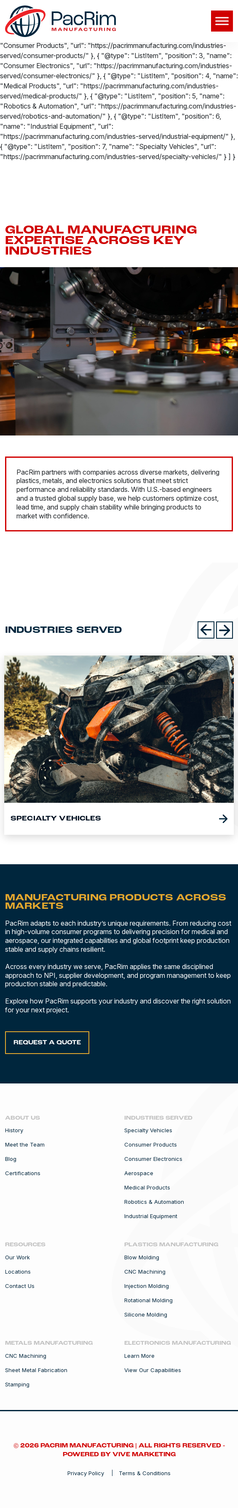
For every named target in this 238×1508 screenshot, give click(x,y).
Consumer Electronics (153, 1159)
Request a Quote (47, 1042)
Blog (10, 1159)
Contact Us (20, 1286)
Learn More (139, 1356)
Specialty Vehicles (148, 1130)
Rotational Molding (148, 1300)
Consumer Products (150, 1144)
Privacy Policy (85, 1473)
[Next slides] (224, 630)
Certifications (22, 1173)
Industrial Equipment (150, 1216)
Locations (18, 1271)
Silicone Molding (145, 1314)
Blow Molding (141, 1257)
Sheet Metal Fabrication (36, 1370)
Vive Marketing (144, 1454)
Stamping (17, 1384)
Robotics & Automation (154, 1202)
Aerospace (138, 1173)
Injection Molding (146, 1286)
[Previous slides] (206, 630)
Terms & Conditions (145, 1473)
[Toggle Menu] (222, 21)
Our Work (17, 1257)
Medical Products (147, 1187)
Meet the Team (25, 1144)
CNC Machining (145, 1271)
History (14, 1130)
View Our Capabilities (152, 1370)
